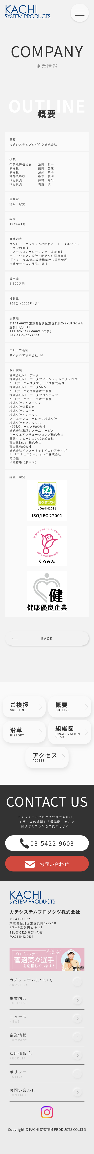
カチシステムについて (47, 982)
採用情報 (47, 1055)
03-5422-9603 (47, 843)
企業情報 (47, 1037)
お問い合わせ (47, 863)
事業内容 (47, 1000)
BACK (47, 638)
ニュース (47, 1019)
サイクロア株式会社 (24, 355)
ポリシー (47, 1074)
